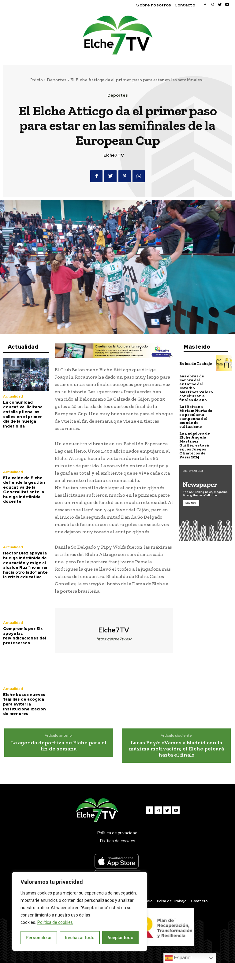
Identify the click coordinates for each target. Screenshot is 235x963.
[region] (79, 911)
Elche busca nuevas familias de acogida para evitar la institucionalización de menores (24, 704)
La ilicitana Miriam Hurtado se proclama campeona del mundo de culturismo (195, 416)
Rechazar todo (80, 937)
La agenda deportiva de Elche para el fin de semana (58, 745)
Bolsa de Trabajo (195, 363)
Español (178, 958)
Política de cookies (55, 922)
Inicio (36, 80)
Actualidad (13, 396)
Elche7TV (113, 155)
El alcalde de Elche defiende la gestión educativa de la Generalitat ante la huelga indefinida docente (24, 489)
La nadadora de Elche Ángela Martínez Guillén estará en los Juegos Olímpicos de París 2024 (194, 445)
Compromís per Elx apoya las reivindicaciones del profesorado (24, 636)
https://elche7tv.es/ (114, 639)
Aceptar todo (120, 937)
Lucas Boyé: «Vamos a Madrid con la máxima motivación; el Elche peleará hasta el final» (176, 748)
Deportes (56, 80)
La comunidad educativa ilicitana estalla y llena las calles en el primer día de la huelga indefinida (23, 414)
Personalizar (39, 937)
